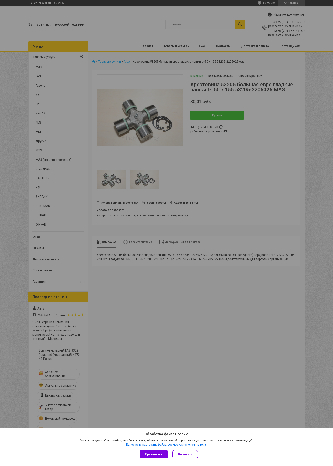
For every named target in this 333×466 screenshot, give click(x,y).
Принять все (154, 454)
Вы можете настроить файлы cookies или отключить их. (165, 444)
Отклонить (185, 454)
